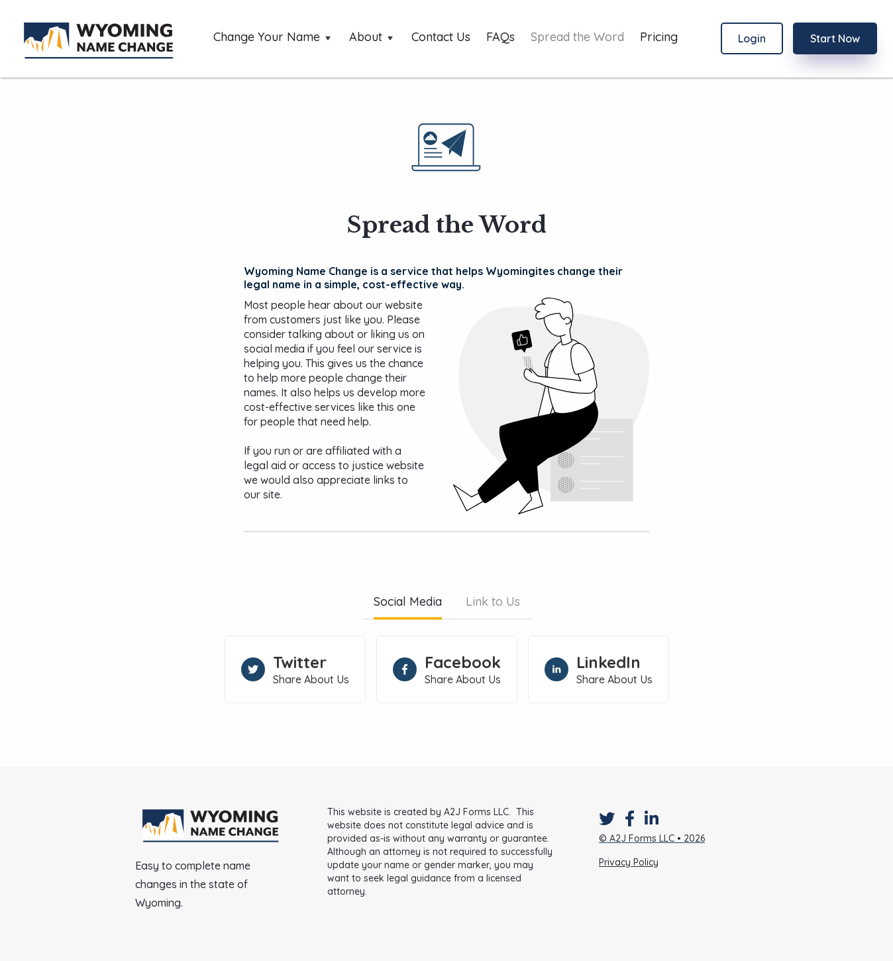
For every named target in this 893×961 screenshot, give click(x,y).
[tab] (408, 603)
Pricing (659, 37)
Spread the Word (577, 37)
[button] (273, 38)
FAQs (500, 37)
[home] (99, 39)
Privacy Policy (628, 862)
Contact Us (440, 37)
